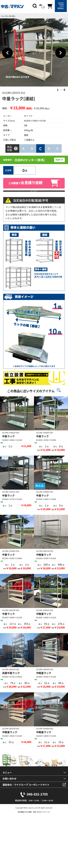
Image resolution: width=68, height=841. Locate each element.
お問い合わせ (9, 800)
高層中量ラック (11, 689)
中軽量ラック (43, 565)
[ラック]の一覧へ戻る (8, 16)
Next (60, 53)
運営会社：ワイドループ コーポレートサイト (26, 806)
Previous (7, 53)
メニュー (7, 794)
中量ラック (8, 441)
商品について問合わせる (34, 194)
